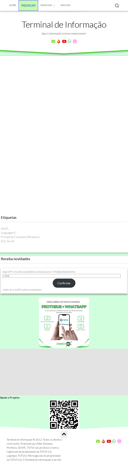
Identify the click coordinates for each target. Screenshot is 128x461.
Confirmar (64, 283)
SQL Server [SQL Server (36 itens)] (8, 241)
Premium (28, 5)
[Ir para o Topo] (64, 434)
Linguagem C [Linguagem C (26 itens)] (8, 233)
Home (12, 5)
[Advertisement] (64, 372)
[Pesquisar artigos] (116, 6)
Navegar (46, 5)
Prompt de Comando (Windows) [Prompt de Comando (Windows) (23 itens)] (20, 237)
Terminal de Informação (64, 24)
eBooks (65, 5)
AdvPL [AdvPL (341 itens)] (5, 228)
